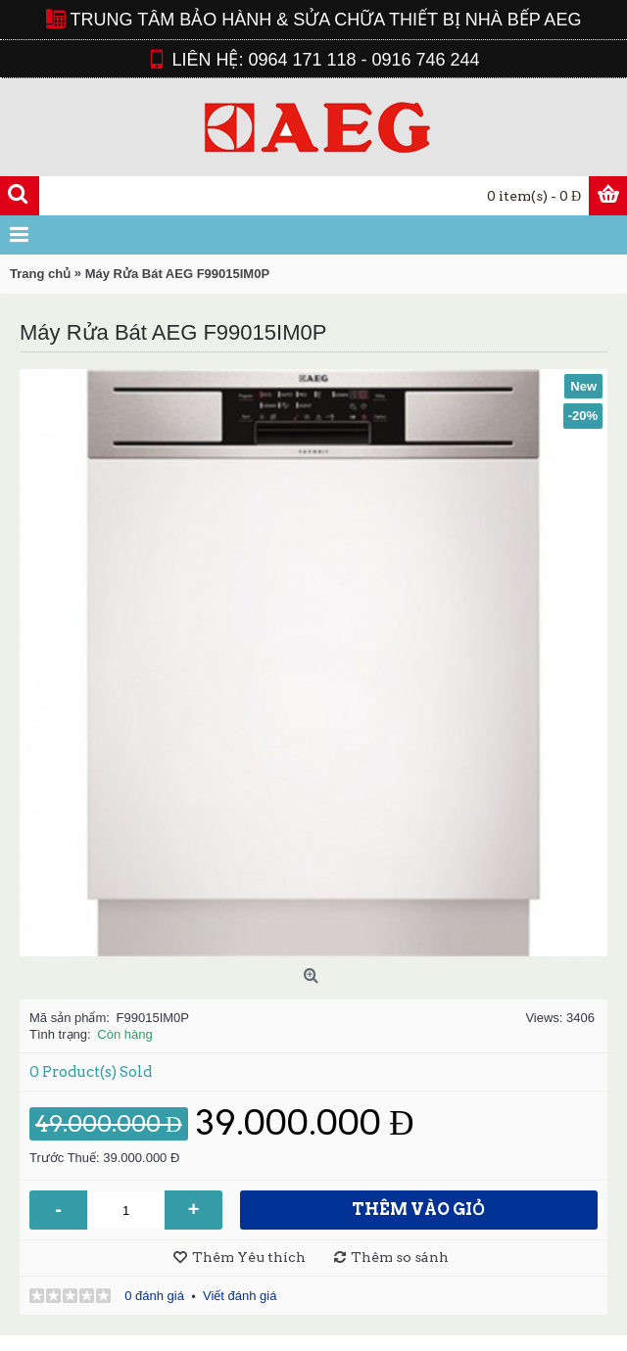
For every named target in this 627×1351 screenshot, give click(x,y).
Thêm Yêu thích (249, 1257)
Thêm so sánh (400, 1257)
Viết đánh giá (239, 1295)
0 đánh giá (154, 1295)
